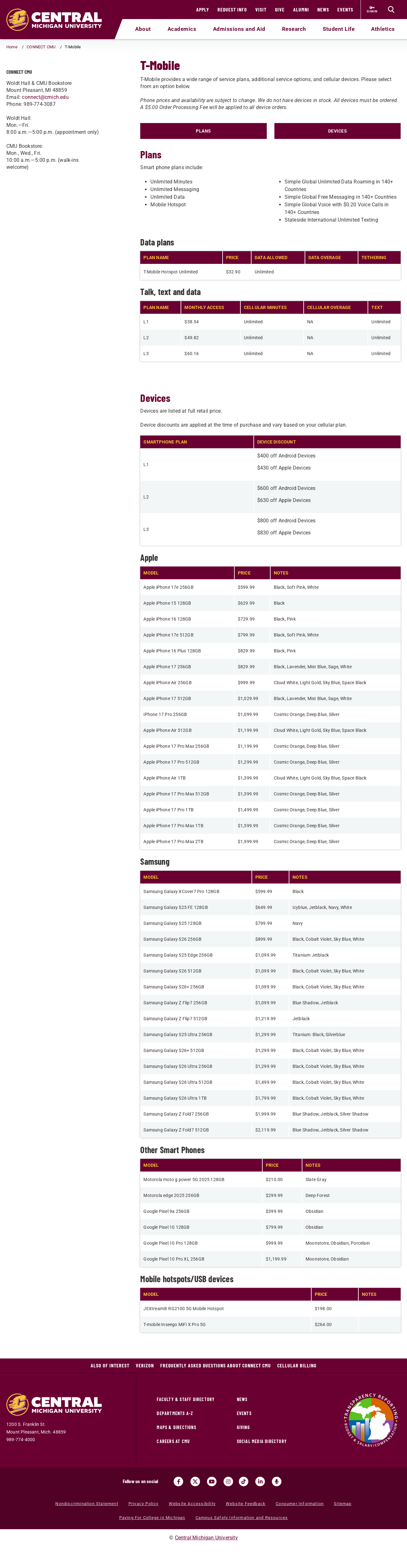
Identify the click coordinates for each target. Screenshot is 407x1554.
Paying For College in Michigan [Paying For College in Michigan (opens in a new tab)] (152, 1517)
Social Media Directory (262, 1441)
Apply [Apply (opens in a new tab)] (202, 9)
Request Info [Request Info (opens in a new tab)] (232, 9)
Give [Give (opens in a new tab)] (280, 9)
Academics (182, 29)
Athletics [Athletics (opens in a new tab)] (383, 29)
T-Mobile (36, 71)
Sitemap (342, 1503)
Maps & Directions (176, 1427)
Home (11, 47)
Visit (260, 9)
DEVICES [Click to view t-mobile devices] (337, 131)
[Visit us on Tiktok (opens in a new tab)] (244, 1482)
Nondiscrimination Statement (86, 1503)
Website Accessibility (192, 1503)
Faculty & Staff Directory (186, 1399)
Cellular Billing (296, 1365)
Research (294, 29)
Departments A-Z (175, 1413)
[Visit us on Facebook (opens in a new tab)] (178, 1482)
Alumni (301, 9)
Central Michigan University (206, 1538)
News (323, 9)
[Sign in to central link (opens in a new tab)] (372, 9)
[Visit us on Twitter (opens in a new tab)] (195, 1482)
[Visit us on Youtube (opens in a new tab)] (212, 1482)
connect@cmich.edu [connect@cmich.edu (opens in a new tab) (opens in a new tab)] (45, 116)
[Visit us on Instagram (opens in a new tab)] (228, 1482)
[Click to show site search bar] (391, 9)
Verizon (145, 1365)
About (143, 29)
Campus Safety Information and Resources (242, 1517)
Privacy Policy (143, 1503)
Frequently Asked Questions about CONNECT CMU (215, 1365)
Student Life (339, 29)
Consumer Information (300, 1503)
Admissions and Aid (239, 29)
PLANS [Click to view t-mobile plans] (203, 131)
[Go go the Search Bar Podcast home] (277, 1482)
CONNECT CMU (41, 47)
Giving (243, 1427)
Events (345, 9)
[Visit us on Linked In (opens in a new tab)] (260, 1482)
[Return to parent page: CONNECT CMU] (14, 71)
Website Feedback (246, 1503)
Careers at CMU (173, 1441)
